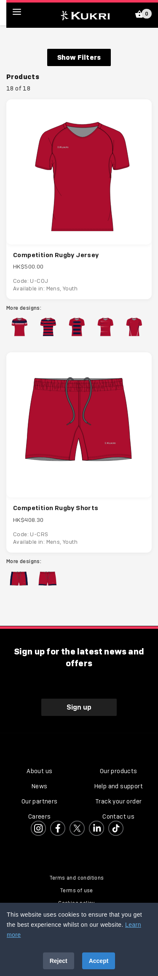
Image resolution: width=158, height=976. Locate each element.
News (40, 786)
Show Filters (79, 57)
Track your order (118, 801)
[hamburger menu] (23, 12)
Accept (99, 960)
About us (39, 771)
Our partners (39, 801)
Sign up (79, 707)
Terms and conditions (76, 878)
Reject (58, 960)
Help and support (118, 786)
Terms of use (76, 891)
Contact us (118, 816)
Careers (39, 816)
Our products (118, 771)
